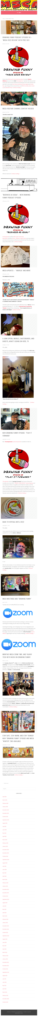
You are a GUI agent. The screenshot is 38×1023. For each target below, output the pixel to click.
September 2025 (6, 819)
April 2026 (4, 796)
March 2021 (5, 992)
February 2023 (5, 919)
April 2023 (4, 912)
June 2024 (5, 869)
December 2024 (6, 849)
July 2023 (4, 906)
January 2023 (5, 922)
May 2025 (4, 833)
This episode (5, 481)
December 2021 (6, 962)
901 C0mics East (16, 84)
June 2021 (5, 982)
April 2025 (4, 836)
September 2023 (6, 899)
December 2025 (6, 810)
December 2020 (6, 998)
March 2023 (5, 916)
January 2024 (5, 886)
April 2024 (4, 876)
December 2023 (6, 889)
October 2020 (5, 1002)
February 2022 (5, 955)
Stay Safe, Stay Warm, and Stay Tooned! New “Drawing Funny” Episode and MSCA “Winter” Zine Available (18, 738)
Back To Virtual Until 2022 (13, 522)
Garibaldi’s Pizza (8, 87)
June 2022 (5, 942)
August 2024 (5, 863)
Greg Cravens (23, 238)
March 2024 (5, 879)
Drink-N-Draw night (24, 84)
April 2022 (4, 949)
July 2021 (4, 978)
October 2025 (5, 816)
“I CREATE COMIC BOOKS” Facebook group (23, 483)
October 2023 (5, 896)
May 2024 (4, 872)
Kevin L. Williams (16, 238)
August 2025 (5, 823)
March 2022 (5, 952)
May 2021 (4, 985)
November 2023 (6, 892)
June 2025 (5, 829)
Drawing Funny (20, 81)
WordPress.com (19, 1013)
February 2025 (5, 843)
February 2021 (5, 995)
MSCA (23, 86)
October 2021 (5, 969)
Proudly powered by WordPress (15, 1011)
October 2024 (5, 856)
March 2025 (5, 839)
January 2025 (5, 846)
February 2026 (5, 803)
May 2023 (4, 909)
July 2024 (4, 866)
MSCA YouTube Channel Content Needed (18, 108)
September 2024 (6, 859)
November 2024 (6, 853)
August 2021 (5, 975)
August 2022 (5, 939)
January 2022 (5, 959)
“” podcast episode (13, 441)
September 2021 (6, 972)
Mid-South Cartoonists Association (15, 79)
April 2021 (4, 988)
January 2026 (5, 806)
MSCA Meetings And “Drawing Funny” (17, 598)
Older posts (5, 783)
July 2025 (4, 826)
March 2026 (5, 800)
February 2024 (5, 882)
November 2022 (6, 929)
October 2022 (5, 932)
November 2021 (6, 965)
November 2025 (6, 813)
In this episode (6, 236)
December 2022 (6, 926)
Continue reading (17, 87)
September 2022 (6, 935)
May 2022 (4, 945)
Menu (20, 12)
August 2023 (5, 902)
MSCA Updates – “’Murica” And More (16, 270)
